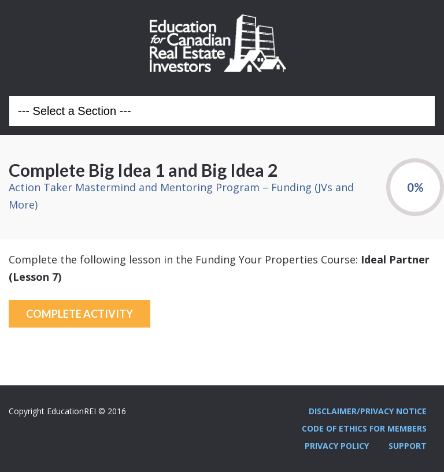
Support (407, 445)
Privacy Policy (337, 445)
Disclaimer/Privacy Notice (368, 411)
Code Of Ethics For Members (364, 428)
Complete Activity (79, 313)
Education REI (222, 43)
